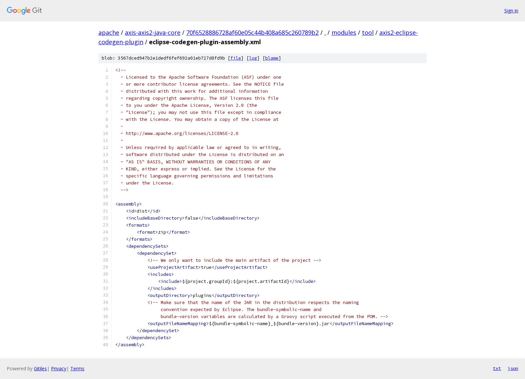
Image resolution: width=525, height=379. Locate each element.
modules (343, 32)
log (253, 58)
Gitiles (40, 368)
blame (272, 58)
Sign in (511, 10)
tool (368, 32)
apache (108, 32)
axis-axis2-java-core (152, 32)
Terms (77, 368)
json (513, 368)
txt (497, 368)
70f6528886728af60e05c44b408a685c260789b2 (252, 32)
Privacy (58, 368)
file (235, 58)
